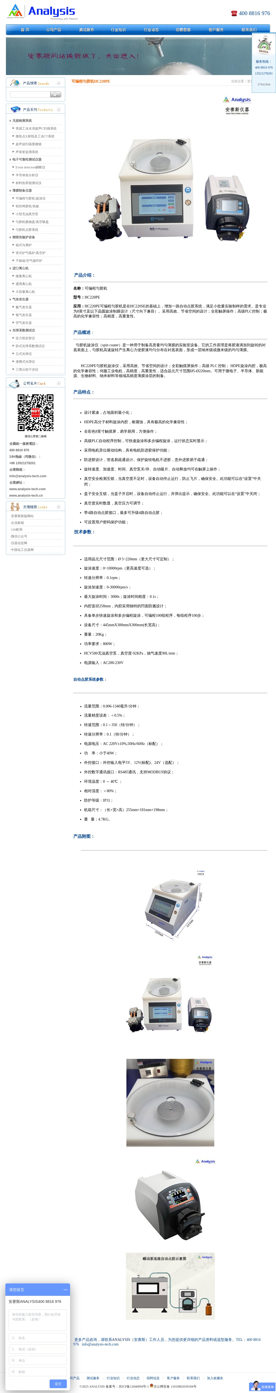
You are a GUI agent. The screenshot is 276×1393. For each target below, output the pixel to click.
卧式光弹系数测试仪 (30, 346)
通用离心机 (24, 284)
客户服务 (173, 1378)
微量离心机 (24, 276)
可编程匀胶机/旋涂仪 (31, 198)
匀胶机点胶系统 (27, 230)
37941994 (263, 84)
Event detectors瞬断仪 (30, 167)
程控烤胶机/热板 (27, 206)
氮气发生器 (24, 307)
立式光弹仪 (24, 354)
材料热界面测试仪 (29, 183)
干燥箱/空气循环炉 (29, 261)
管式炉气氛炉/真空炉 (31, 253)
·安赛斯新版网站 (22, 516)
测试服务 (93, 1378)
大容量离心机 (25, 292)
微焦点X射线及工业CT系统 (35, 136)
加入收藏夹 (215, 1378)
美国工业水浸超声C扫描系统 (36, 128)
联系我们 (193, 1378)
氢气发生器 (24, 315)
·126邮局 (16, 529)
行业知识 (113, 1378)
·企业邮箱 (17, 523)
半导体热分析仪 (27, 175)
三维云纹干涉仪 (27, 369)
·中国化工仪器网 (22, 550)
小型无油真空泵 (27, 214)
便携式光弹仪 (25, 362)
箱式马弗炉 (24, 245)
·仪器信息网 (18, 543)
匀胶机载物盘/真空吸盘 (32, 222)
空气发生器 (24, 323)
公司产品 (73, 1378)
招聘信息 (153, 1378)
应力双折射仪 (25, 338)
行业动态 (133, 1378)
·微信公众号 (18, 536)
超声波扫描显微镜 (29, 144)
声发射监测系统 (27, 152)
